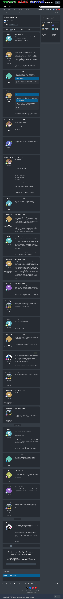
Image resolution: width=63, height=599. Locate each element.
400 (9, 82)
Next (22, 29)
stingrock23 (10, 20)
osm (9, 71)
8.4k (9, 294)
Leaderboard (26, 9)
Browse (5, 7)
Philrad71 (8, 523)
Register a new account (13, 563)
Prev (7, 29)
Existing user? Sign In (49, 2)
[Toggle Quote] (16, 78)
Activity (9, 6)
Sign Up (57, 2)
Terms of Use (5, 597)
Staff (14, 9)
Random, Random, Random (20, 22)
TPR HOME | (40, 9)
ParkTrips (8, 283)
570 (9, 130)
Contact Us (35, 590)
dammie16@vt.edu (8, 119)
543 (9, 45)
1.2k (9, 481)
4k (9, 60)
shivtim (8, 34)
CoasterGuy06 (8, 301)
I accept (57, 596)
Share (6, 24)
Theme (23, 590)
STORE (48, 9)
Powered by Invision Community (31, 592)
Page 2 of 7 (29, 29)
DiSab (8, 470)
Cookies (39, 590)
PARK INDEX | (45, 9)
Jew (9, 139)
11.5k (8, 149)
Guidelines (9, 9)
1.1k (9, 311)
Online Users (20, 9)
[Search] (45, 7)
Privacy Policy (29, 590)
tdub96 (8, 236)
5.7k (9, 533)
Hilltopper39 (9, 50)
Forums (4, 9)
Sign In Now (29, 563)
